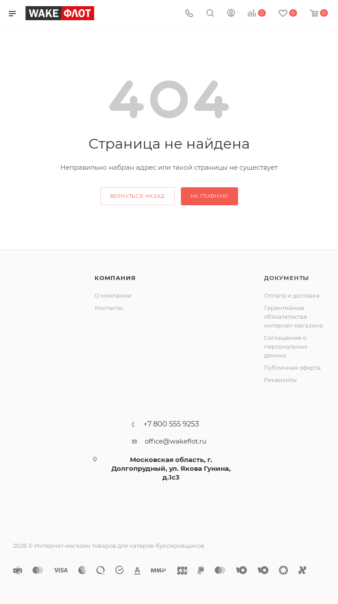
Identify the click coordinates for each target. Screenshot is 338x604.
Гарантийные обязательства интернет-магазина (293, 316)
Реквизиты (280, 379)
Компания (115, 277)
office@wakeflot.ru (175, 441)
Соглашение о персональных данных (286, 346)
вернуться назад (137, 196)
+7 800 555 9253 (171, 424)
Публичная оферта (292, 367)
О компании (113, 295)
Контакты (109, 307)
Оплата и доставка (292, 295)
